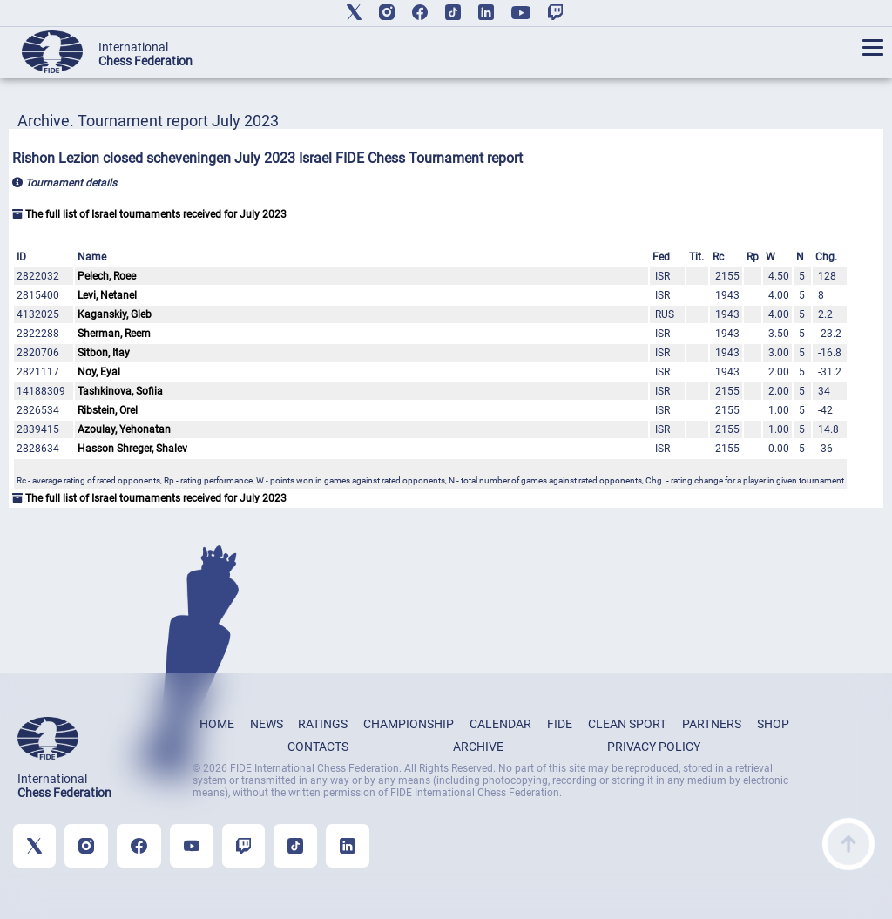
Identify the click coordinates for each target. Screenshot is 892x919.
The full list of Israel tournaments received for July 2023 (149, 214)
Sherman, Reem (114, 334)
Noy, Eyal (99, 372)
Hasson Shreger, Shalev (132, 449)
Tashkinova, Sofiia (120, 391)
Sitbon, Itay (104, 353)
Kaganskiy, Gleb (115, 314)
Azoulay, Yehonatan (124, 429)
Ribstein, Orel (108, 410)
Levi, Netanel (107, 295)
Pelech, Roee (107, 276)
